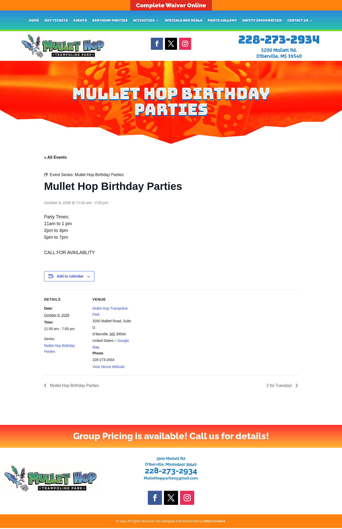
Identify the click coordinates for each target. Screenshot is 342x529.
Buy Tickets (56, 21)
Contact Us (297, 21)
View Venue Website (108, 367)
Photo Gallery (222, 21)
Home (34, 21)
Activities (143, 21)
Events (80, 21)
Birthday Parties (109, 21)
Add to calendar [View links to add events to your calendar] (70, 276)
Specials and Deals (183, 21)
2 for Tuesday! (279, 385)
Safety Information (262, 21)
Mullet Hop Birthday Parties (74, 385)
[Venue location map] (167, 324)
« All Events (55, 157)
